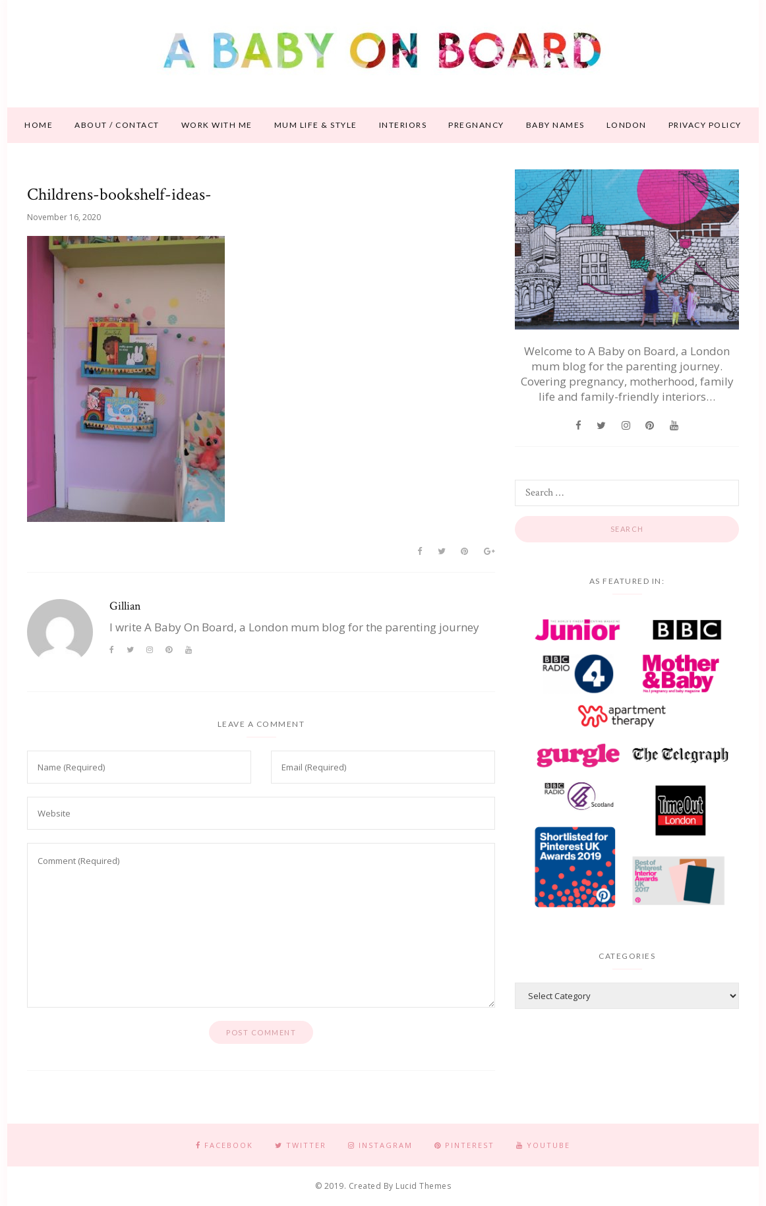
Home (38, 125)
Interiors (403, 125)
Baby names (555, 125)
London (626, 125)
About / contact (117, 125)
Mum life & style (315, 125)
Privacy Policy (705, 125)
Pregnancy (476, 125)
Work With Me (216, 125)
